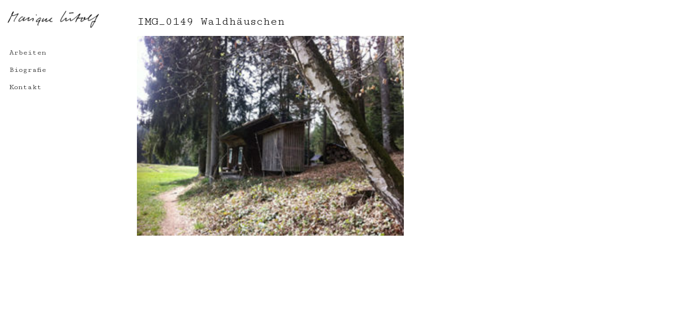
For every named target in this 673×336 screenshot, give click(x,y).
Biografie (27, 70)
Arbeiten (27, 52)
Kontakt (25, 87)
